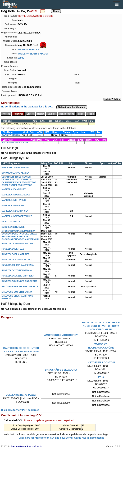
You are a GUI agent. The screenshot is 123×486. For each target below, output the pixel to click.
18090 (20, 57)
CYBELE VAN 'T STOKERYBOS (17, 185)
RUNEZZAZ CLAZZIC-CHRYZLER (18, 276)
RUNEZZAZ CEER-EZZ (13, 249)
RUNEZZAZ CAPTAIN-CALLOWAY (18, 243)
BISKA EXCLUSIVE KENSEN (16, 167)
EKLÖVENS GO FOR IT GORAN (17, 292)
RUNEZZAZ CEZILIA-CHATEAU (17, 259)
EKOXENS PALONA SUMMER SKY (18, 231)
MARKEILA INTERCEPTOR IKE (17, 216)
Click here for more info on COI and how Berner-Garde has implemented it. (61, 437)
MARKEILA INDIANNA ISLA (15, 211)
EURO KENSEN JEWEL (13, 227)
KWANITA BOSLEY (28, 49)
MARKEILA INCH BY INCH (14, 200)
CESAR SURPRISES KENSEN (16, 177)
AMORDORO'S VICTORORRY (61, 335)
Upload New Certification (71, 107)
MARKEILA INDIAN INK (13, 205)
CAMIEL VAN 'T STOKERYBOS (17, 179)
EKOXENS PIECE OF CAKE (15, 236)
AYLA (101, 377)
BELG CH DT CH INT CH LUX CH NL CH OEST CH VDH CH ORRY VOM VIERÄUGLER (101, 326)
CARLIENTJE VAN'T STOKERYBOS (19, 182)
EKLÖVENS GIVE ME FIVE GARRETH (20, 286)
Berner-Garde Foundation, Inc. (27, 446)
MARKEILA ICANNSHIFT (14, 189)
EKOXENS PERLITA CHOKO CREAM (19, 234)
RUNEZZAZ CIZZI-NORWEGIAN (17, 270)
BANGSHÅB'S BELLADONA (61, 369)
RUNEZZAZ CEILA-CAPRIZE (15, 254)
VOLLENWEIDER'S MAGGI (32, 53)
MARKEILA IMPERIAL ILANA (16, 195)
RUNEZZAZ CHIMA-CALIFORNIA (18, 265)
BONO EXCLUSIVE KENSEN (15, 173)
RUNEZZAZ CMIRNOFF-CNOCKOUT (19, 281)
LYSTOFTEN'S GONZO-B (101, 362)
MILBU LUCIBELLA (11, 221)
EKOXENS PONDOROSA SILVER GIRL (20, 239)
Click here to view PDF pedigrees (20, 410)
